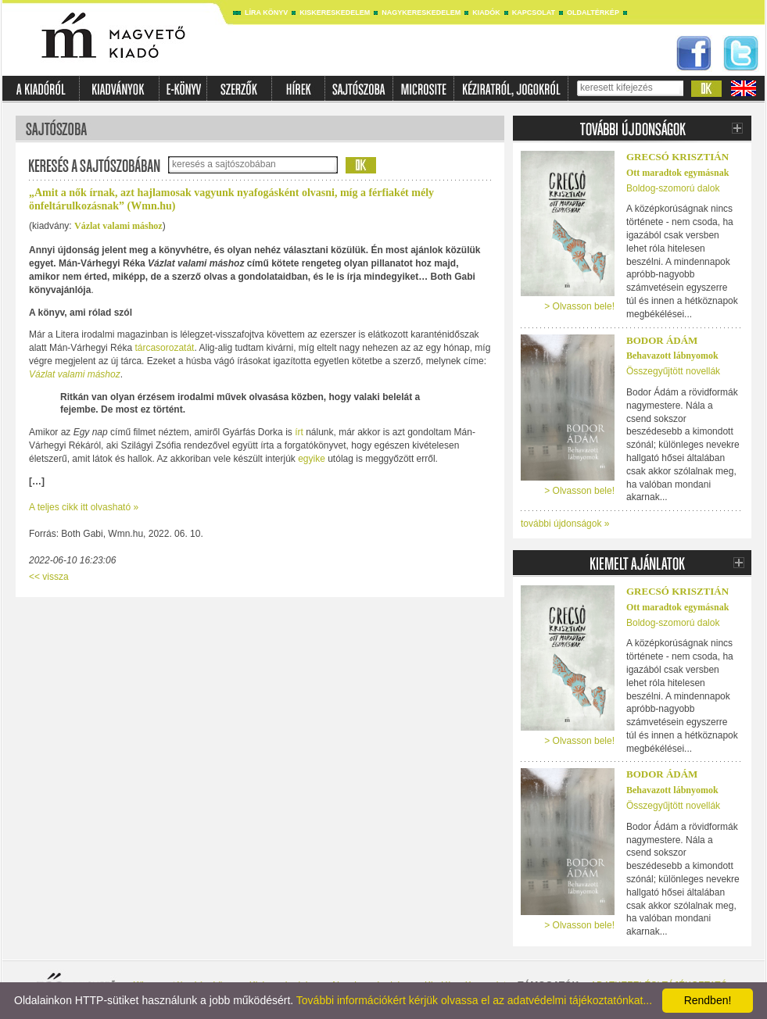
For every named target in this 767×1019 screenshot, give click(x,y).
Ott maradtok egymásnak (677, 172)
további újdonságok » (565, 523)
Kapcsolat (533, 12)
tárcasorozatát (163, 347)
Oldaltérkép (593, 12)
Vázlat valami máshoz (118, 225)
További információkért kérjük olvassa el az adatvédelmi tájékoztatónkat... (474, 1000)
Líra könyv (266, 12)
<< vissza (49, 576)
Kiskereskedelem (334, 12)
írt (299, 432)
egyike (311, 458)
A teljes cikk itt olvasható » (83, 507)
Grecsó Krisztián (677, 157)
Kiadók (486, 12)
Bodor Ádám (661, 340)
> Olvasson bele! (579, 306)
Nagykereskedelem (421, 12)
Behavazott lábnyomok (672, 355)
